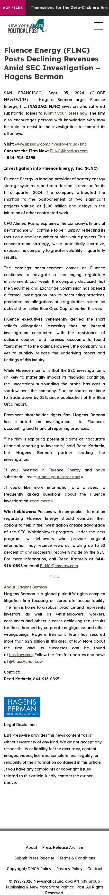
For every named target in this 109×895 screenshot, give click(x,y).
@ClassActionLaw (26, 661)
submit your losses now (65, 113)
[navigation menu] (97, 26)
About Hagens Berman (25, 587)
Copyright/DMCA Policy (29, 868)
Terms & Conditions (77, 858)
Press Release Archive (62, 847)
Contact (94, 868)
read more (40, 501)
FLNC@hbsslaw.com (69, 150)
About (31, 847)
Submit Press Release (34, 858)
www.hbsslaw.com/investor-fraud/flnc (51, 144)
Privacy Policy (69, 868)
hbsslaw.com (21, 654)
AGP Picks (13, 8)
